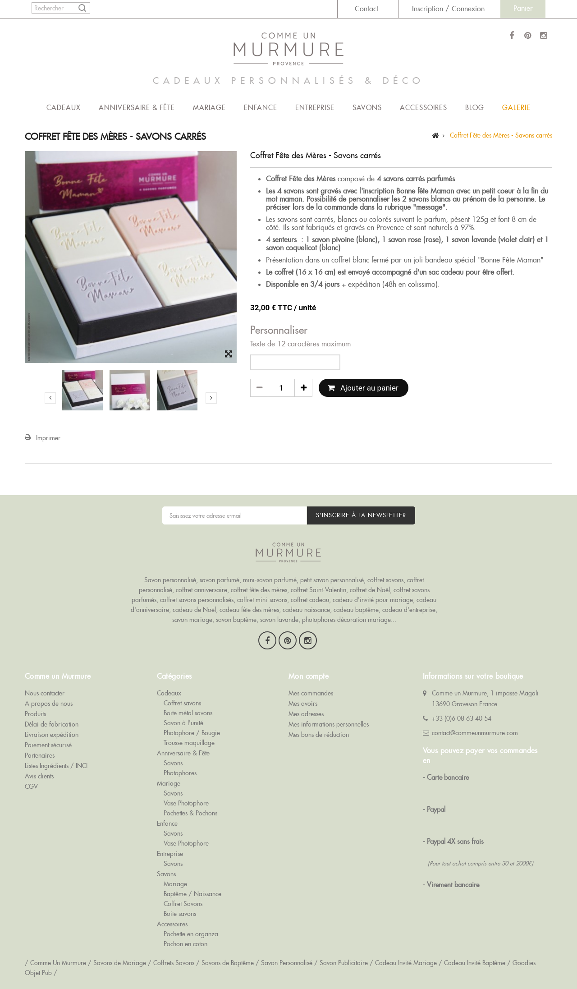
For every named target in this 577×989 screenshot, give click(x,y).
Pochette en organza (191, 934)
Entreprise (314, 107)
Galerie (516, 107)
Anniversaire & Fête (137, 107)
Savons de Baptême (227, 963)
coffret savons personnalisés (197, 600)
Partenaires (40, 755)
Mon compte (308, 676)
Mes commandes (310, 693)
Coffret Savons (183, 904)
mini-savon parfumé (270, 580)
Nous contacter (44, 693)
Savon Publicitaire (344, 963)
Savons (367, 107)
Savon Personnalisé (286, 963)
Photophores (180, 773)
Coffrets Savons (173, 963)
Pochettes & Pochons (190, 813)
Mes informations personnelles (328, 724)
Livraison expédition (51, 735)
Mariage (209, 107)
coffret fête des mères (259, 590)
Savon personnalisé (170, 580)
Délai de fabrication (51, 724)
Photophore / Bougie (192, 733)
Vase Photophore (186, 803)
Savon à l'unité (183, 723)
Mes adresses (306, 714)
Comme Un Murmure (58, 963)
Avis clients (39, 776)
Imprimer (48, 438)
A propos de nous (49, 703)
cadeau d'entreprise (408, 610)
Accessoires (423, 107)
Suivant (211, 398)
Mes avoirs (302, 703)
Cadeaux (63, 107)
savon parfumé (219, 580)
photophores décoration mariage (346, 620)
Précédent (50, 398)
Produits (35, 714)
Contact (366, 9)
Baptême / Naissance (192, 894)
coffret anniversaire (201, 590)
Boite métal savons (188, 713)
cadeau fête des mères (249, 610)
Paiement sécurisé (48, 745)
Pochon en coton (185, 944)
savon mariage (192, 620)
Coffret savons (182, 703)
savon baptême (236, 620)
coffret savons (385, 580)
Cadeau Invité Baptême (474, 963)
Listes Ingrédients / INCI (56, 766)
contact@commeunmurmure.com (475, 733)
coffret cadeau (310, 600)
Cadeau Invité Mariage (406, 963)
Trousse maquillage (189, 743)
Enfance (260, 107)
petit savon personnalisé (332, 580)
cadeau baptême (356, 610)
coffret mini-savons (262, 600)
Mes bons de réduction (318, 735)
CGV (31, 786)
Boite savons (180, 914)
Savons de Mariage (119, 963)
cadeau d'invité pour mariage (373, 600)
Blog (474, 107)
